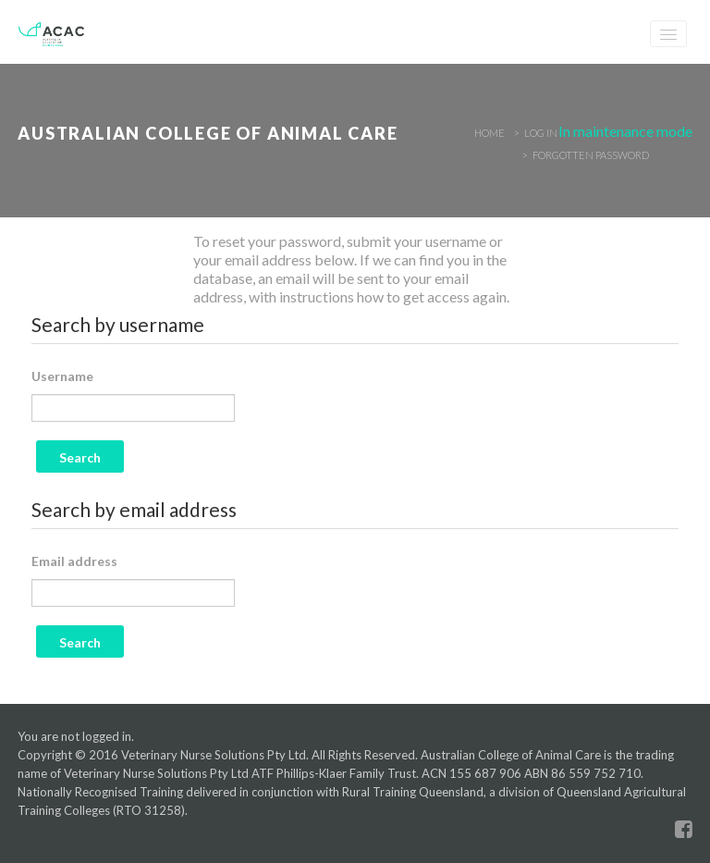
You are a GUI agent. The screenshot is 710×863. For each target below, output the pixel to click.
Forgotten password (590, 155)
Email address (74, 561)
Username (62, 376)
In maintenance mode (625, 131)
